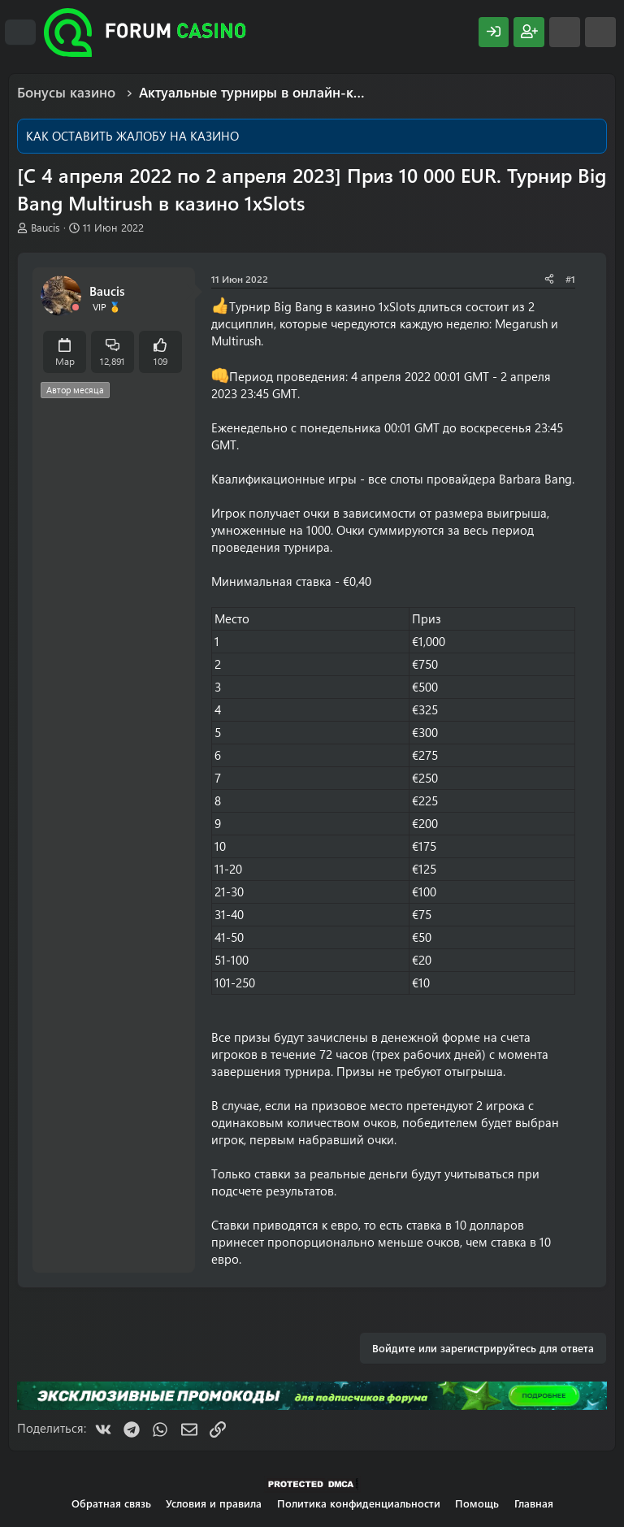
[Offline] (75, 307)
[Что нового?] (564, 32)
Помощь (477, 1503)
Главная (533, 1503)
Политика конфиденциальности (358, 1503)
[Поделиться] (549, 279)
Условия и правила (214, 1503)
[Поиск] (600, 32)
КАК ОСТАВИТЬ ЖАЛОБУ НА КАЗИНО (132, 136)
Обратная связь (111, 1503)
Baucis (45, 227)
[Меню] (20, 33)
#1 (570, 278)
